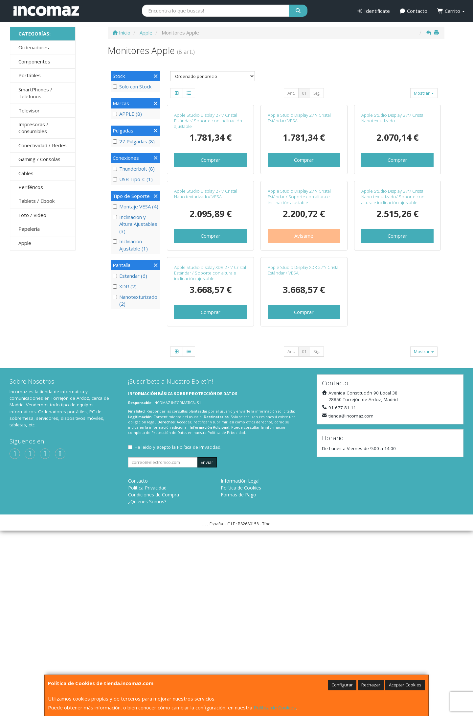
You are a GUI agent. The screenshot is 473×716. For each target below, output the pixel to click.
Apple (24, 243)
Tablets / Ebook (36, 201)
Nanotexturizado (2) (135, 300)
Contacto (414, 11)
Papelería (29, 229)
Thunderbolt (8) (134, 168)
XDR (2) (125, 286)
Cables (26, 173)
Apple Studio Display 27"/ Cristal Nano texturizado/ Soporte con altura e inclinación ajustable (392, 320)
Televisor (29, 110)
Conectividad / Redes (42, 145)
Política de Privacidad (226, 617)
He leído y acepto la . (178, 632)
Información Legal (240, 666)
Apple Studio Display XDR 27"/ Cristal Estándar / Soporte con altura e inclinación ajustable (210, 458)
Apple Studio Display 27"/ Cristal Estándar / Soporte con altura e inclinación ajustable (299, 320)
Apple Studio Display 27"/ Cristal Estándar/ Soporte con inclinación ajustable (208, 182)
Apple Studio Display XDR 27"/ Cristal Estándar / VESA (304, 455)
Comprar (210, 221)
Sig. (316, 93)
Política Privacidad (147, 673)
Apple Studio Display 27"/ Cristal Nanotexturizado (392, 179)
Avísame (303, 359)
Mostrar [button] (424, 93)
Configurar (342, 685)
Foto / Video (32, 215)
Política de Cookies (275, 707)
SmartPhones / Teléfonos (35, 93)
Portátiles (29, 75)
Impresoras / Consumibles (33, 127)
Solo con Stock (132, 86)
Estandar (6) (130, 276)
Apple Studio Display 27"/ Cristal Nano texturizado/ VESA (205, 317)
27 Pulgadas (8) (134, 141)
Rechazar (370, 685)
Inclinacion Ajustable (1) (130, 244)
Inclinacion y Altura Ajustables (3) (135, 224)
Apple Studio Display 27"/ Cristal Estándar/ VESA (299, 179)
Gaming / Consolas (39, 159)
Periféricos (30, 187)
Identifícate (373, 11)
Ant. (291, 93)
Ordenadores (33, 47)
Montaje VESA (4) (135, 206)
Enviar (207, 648)
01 (304, 93)
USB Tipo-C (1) (133, 179)
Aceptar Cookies (405, 685)
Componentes (34, 61)
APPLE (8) (127, 113)
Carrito (451, 11)
